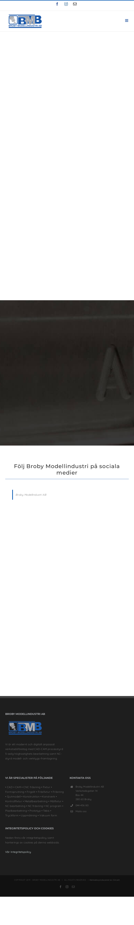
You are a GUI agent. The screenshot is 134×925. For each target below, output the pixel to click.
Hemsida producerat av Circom (105, 846)
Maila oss (81, 778)
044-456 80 (82, 772)
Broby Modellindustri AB (31, 461)
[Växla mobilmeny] (127, 20)
